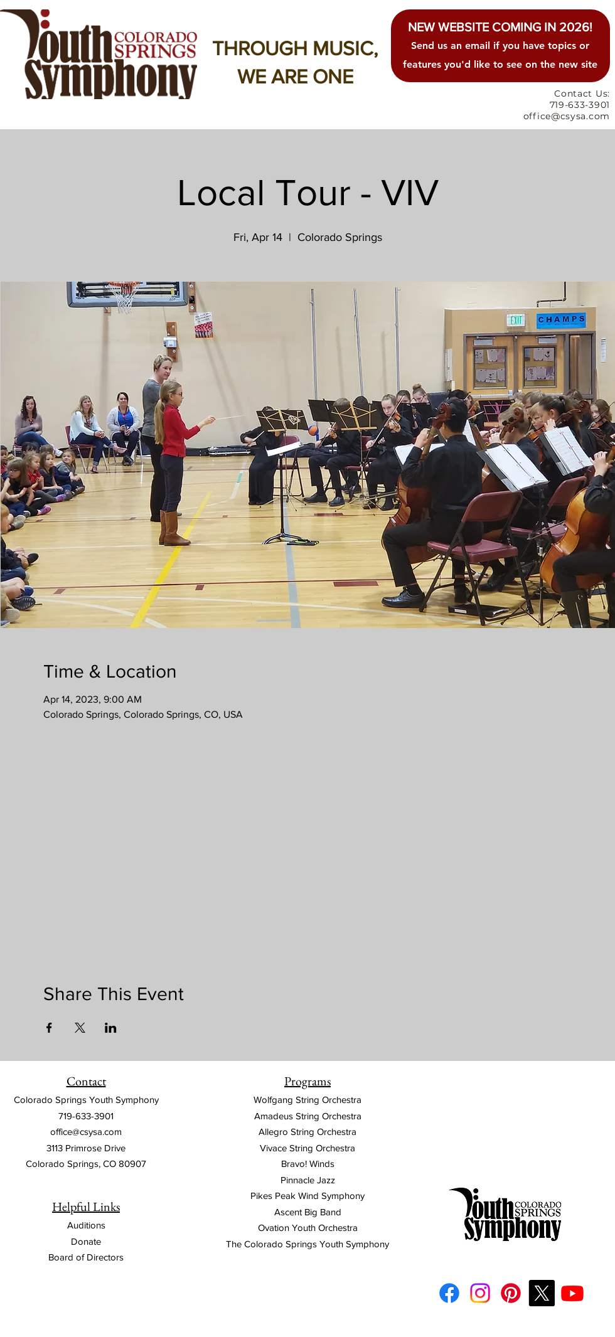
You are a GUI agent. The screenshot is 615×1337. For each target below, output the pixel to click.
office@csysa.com (86, 1131)
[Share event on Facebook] (49, 1028)
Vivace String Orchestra (307, 1148)
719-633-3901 (86, 1116)
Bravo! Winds (307, 1163)
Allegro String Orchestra (307, 1131)
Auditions (86, 1225)
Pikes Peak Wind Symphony (307, 1195)
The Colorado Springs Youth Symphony (307, 1243)
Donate (86, 1241)
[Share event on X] (80, 1028)
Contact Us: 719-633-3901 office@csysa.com (566, 105)
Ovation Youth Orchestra (308, 1227)
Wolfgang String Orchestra (307, 1099)
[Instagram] (480, 1293)
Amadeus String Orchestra (307, 1116)
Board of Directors (86, 1257)
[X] (541, 1293)
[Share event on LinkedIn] (111, 1028)
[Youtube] (572, 1293)
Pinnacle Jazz (308, 1180)
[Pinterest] (511, 1293)
